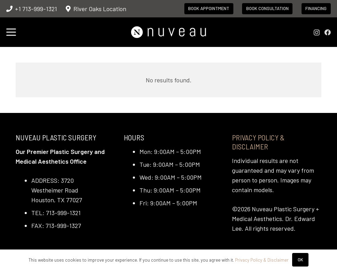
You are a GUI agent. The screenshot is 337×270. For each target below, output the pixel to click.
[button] (11, 32)
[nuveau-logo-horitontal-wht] (168, 32)
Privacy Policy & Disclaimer (258, 142)
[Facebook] (327, 32)
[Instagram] (317, 32)
